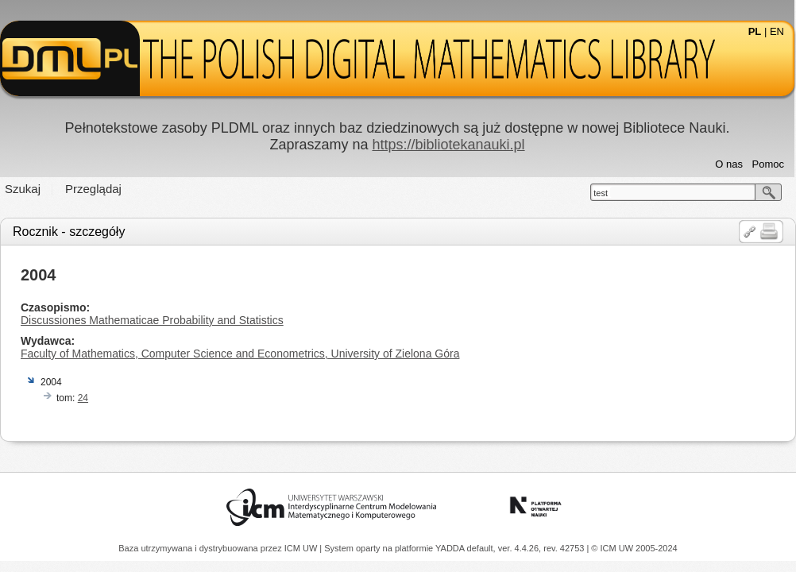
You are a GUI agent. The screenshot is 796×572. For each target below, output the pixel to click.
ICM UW (302, 548)
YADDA (451, 548)
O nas (729, 164)
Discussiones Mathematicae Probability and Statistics (152, 320)
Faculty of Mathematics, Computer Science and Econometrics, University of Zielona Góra (240, 353)
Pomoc (768, 164)
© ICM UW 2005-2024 (634, 548)
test (600, 193)
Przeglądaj (93, 188)
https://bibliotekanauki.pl (448, 145)
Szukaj (23, 188)
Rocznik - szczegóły (69, 231)
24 (83, 398)
